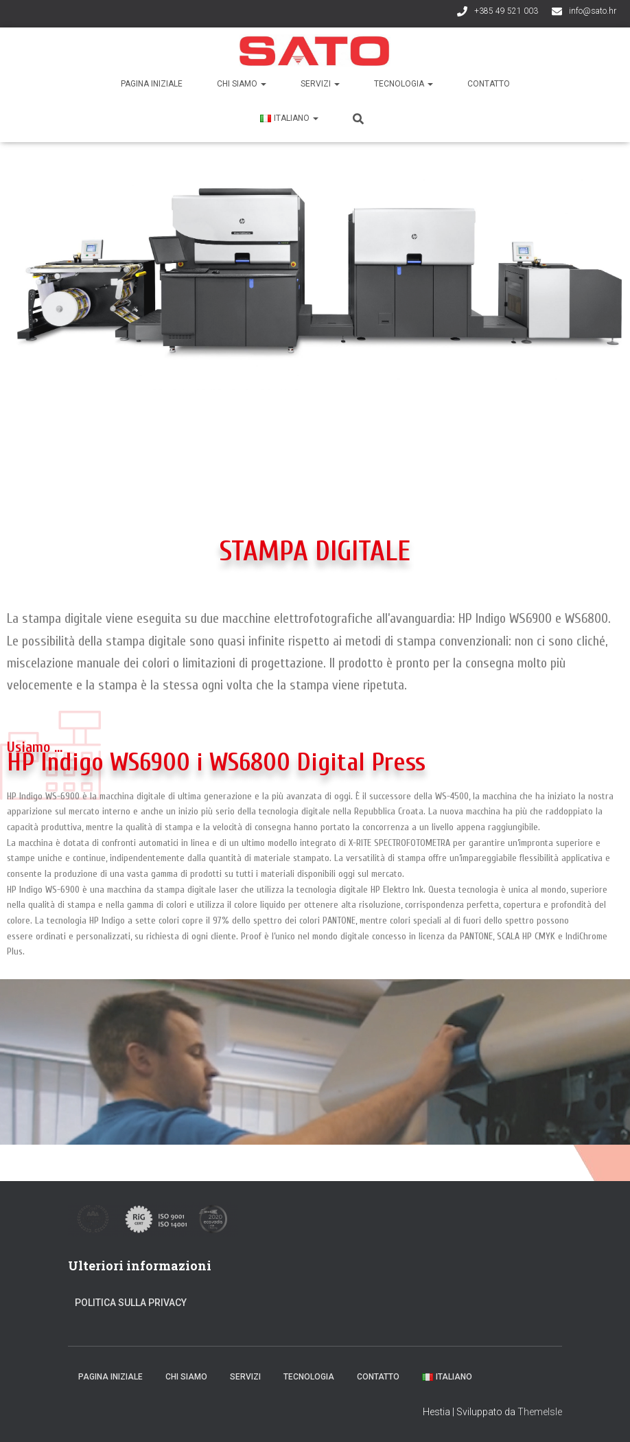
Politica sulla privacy (131, 1302)
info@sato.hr (592, 11)
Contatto (488, 84)
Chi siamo (241, 84)
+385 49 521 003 (506, 11)
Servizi (320, 84)
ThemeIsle (539, 1411)
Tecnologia (403, 84)
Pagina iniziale (152, 84)
